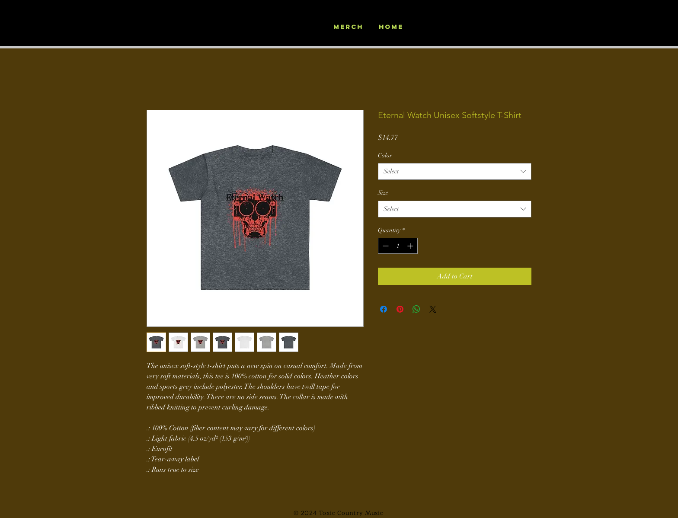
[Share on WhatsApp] (416, 309)
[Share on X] (433, 309)
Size (383, 192)
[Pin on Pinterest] (400, 309)
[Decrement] (384, 245)
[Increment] (411, 245)
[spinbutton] (398, 245)
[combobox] (454, 171)
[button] (530, 35)
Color (385, 155)
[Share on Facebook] (383, 309)
